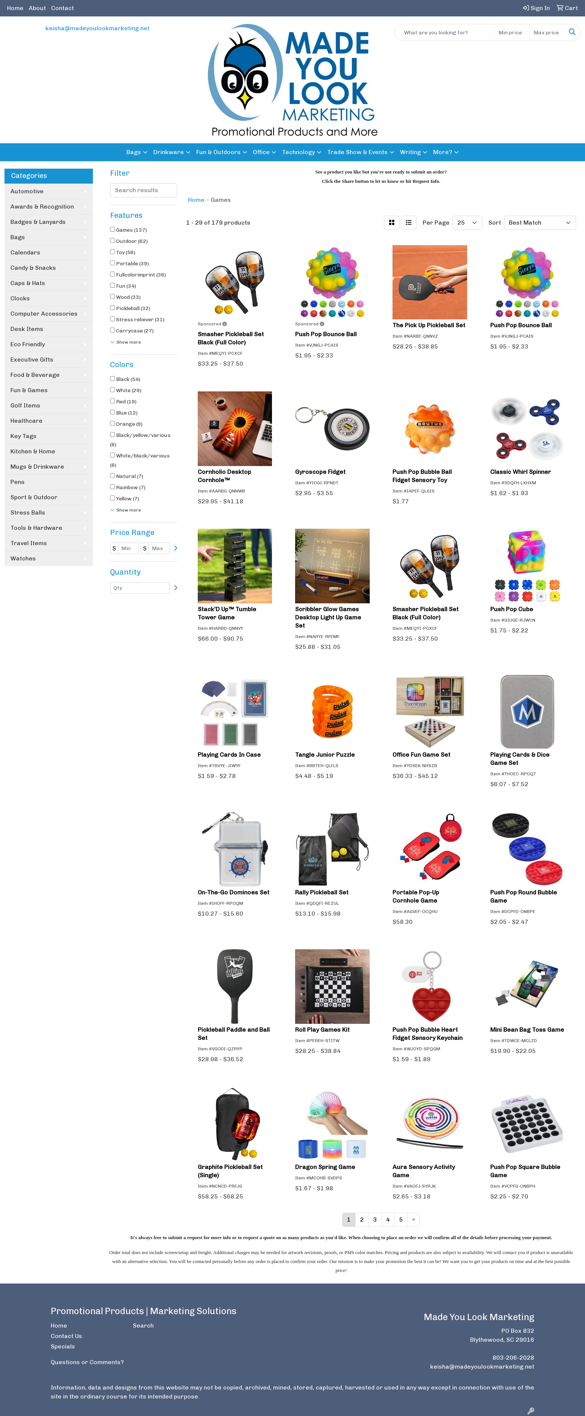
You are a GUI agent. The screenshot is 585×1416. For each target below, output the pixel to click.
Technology (298, 152)
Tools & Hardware (36, 527)
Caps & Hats (27, 283)
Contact (62, 8)
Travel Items (28, 543)
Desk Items (26, 328)
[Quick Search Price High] (547, 32)
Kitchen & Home (32, 451)
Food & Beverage (35, 374)
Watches (23, 558)
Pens (17, 481)
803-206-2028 (513, 1357)
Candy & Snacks (33, 267)
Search (143, 1325)
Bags (133, 152)
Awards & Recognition (42, 206)
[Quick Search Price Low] (512, 32)
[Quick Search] (444, 32)
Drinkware (168, 152)
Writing (410, 152)
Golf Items (25, 405)
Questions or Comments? (87, 1362)
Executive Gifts (31, 359)
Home (15, 8)
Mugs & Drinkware (37, 466)
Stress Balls (27, 512)
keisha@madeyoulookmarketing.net (98, 28)
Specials (63, 1346)
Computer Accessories (44, 313)
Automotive (27, 191)
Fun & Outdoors (218, 152)
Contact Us (66, 1336)
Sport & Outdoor (33, 497)
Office (261, 152)
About (37, 8)
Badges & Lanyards (38, 221)
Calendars (25, 252)
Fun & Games (29, 390)
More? (442, 152)
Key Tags (23, 436)
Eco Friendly (27, 344)
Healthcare (26, 420)
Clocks (20, 298)
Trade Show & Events (357, 152)
